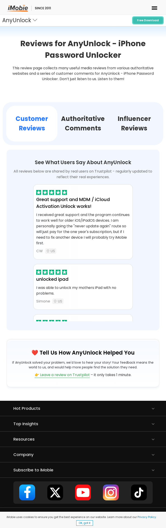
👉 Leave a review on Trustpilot (62, 374)
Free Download (148, 20)
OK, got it (84, 523)
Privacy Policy (147, 517)
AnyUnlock (16, 20)
